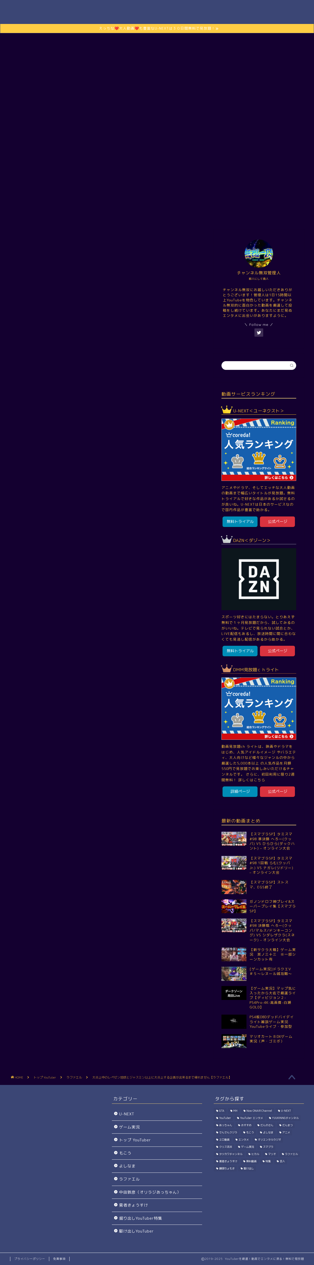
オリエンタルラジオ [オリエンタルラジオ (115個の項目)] (269, 1139)
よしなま (127, 1166)
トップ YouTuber (104, 216)
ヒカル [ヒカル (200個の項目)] (255, 1154)
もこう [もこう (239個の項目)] (250, 1132)
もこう (125, 1153)
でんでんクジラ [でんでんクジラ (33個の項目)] (228, 1132)
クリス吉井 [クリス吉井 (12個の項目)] (225, 1147)
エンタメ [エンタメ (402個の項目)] (243, 1139)
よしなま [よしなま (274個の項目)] (268, 1132)
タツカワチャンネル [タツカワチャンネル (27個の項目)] (230, 1154)
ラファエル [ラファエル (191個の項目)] (291, 1154)
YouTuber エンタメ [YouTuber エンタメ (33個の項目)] (251, 1118)
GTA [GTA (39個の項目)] (221, 1111)
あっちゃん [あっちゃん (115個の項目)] (225, 1125)
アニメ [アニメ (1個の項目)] (286, 1132)
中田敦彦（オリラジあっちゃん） (150, 1192)
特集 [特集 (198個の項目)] (268, 1161)
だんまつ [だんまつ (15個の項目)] (287, 1125)
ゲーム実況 (141, 216)
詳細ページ (240, 791)
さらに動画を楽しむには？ (157, 144)
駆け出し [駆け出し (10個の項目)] (249, 1168)
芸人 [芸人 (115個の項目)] (282, 1161)
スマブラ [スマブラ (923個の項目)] (268, 1147)
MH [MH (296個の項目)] (235, 1111)
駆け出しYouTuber (209, 216)
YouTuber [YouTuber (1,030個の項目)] (225, 1118)
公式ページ (277, 521)
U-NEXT (126, 1114)
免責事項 (59, 1259)
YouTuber (29, 753)
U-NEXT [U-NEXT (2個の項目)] (286, 1111)
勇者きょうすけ (133, 1205)
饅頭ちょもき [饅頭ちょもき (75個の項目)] (227, 1168)
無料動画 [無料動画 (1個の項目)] (251, 1161)
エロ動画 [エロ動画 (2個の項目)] (224, 1139)
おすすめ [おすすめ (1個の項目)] (246, 1125)
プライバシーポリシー (29, 1259)
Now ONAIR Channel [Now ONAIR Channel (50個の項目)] (259, 1111)
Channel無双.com (157, 13)
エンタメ (172, 216)
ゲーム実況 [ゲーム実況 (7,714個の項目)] (247, 1147)
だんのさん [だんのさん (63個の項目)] (266, 1125)
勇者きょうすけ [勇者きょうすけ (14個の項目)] (228, 1161)
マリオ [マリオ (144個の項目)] (272, 1154)
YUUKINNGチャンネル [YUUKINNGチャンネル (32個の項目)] (285, 1118)
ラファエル (70, 753)
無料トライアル (240, 521)
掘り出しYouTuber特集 (140, 1218)
